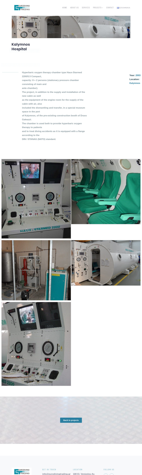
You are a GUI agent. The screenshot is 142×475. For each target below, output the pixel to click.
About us (74, 7)
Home (64, 7)
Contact (110, 7)
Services (86, 7)
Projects (98, 7)
